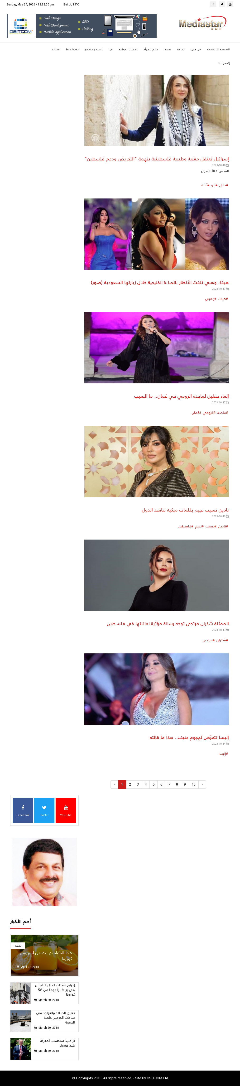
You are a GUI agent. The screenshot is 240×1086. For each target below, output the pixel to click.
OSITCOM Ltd (157, 1078)
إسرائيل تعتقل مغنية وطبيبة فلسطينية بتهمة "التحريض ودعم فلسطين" (156, 159)
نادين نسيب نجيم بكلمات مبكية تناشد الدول (185, 510)
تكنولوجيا (72, 49)
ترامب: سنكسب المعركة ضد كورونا (57, 1043)
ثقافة (181, 49)
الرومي (208, 412)
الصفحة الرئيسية (218, 49)
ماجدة (221, 412)
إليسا (222, 753)
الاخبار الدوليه (128, 49)
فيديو (56, 49)
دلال (222, 185)
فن (111, 49)
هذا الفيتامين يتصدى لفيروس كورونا (46, 956)
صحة (168, 49)
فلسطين (184, 526)
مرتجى (208, 640)
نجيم (198, 526)
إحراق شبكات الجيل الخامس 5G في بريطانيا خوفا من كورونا (55, 989)
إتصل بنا (224, 63)
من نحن (196, 49)
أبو (213, 185)
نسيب (209, 526)
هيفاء (221, 298)
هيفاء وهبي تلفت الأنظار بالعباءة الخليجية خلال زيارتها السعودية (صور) (160, 282)
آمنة (204, 185)
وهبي (209, 298)
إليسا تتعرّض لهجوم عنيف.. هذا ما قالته (189, 737)
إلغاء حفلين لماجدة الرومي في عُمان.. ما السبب (181, 396)
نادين (221, 526)
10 (194, 784)
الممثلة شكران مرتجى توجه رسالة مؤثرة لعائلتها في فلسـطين (168, 623)
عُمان (195, 412)
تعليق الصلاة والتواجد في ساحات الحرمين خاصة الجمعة (55, 1017)
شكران (221, 640)
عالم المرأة (151, 49)
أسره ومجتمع (94, 49)
